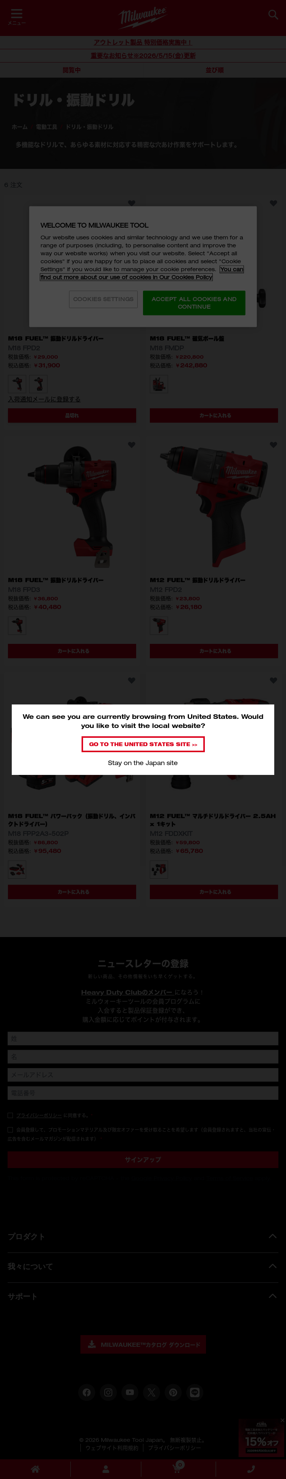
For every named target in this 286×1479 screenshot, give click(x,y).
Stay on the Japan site (143, 763)
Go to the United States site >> (143, 744)
